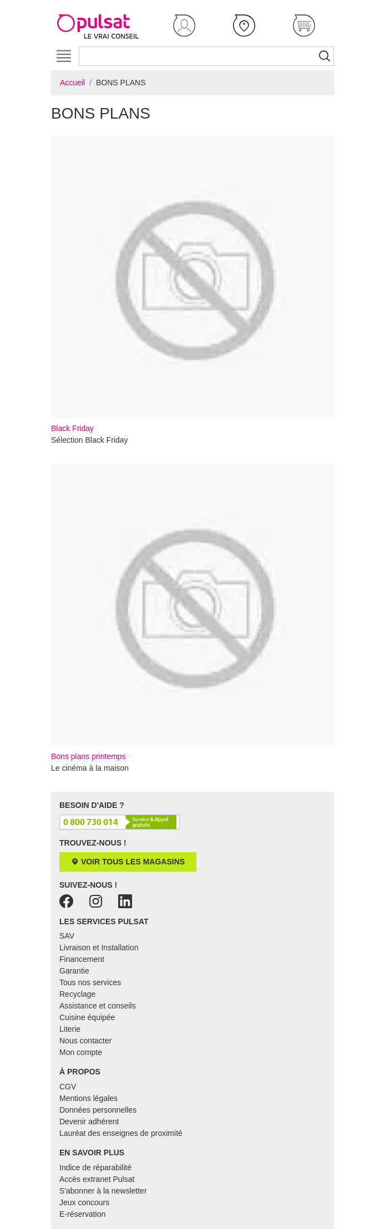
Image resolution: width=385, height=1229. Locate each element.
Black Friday (192, 284)
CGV (67, 1086)
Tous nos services (90, 982)
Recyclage (77, 994)
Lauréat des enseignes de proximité (121, 1133)
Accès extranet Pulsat (96, 1179)
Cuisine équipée (87, 1017)
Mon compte (80, 1052)
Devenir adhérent (89, 1121)
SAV (66, 935)
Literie (69, 1029)
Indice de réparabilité (95, 1167)
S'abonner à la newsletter (103, 1190)
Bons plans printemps (192, 612)
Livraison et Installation (98, 947)
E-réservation (82, 1214)
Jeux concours (84, 1202)
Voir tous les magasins (128, 861)
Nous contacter (85, 1040)
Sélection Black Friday (89, 440)
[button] (184, 25)
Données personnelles (97, 1109)
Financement (81, 959)
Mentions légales (88, 1098)
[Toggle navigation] (63, 56)
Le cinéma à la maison (90, 768)
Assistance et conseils (97, 1005)
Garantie (74, 970)
